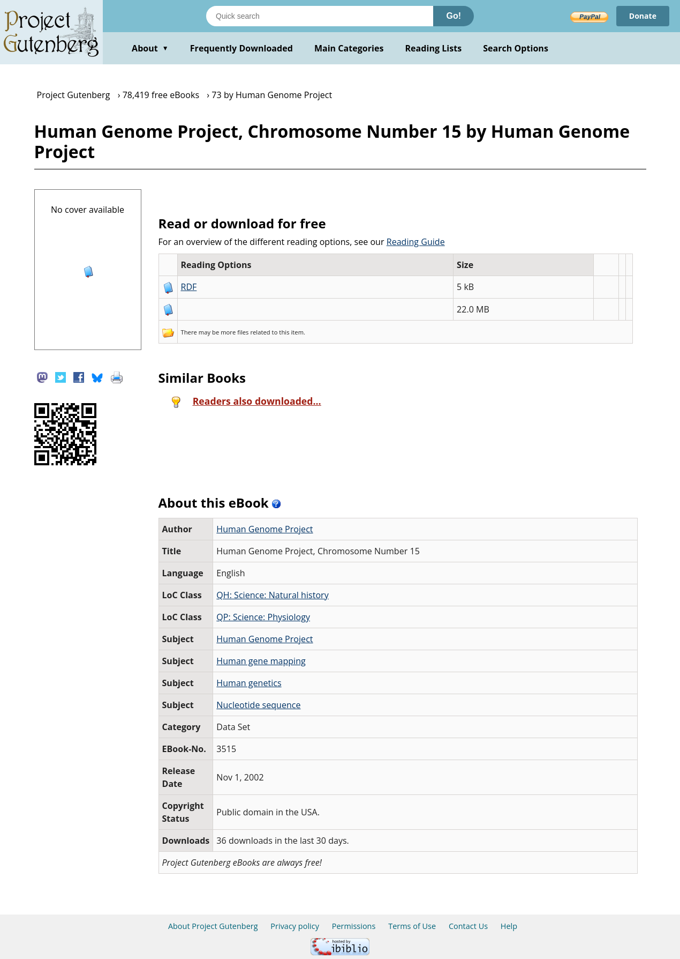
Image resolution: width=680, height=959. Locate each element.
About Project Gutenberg (213, 926)
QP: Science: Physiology (263, 617)
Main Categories (349, 48)
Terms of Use (412, 926)
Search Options (515, 48)
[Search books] (319, 16)
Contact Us (468, 926)
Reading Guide (416, 242)
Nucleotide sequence (258, 705)
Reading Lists (433, 48)
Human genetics (248, 683)
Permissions (354, 926)
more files (234, 332)
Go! (453, 15)
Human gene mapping (260, 661)
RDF (189, 287)
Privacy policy (294, 926)
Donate (642, 16)
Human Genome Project (264, 529)
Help (509, 926)
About (150, 48)
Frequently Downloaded (241, 48)
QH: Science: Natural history (272, 595)
